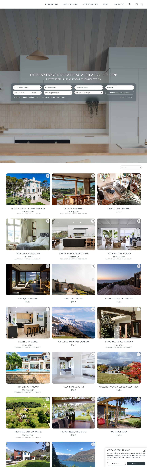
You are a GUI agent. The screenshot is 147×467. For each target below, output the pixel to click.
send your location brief (24, 97)
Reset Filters (126, 97)
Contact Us (118, 4)
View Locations (52, 4)
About (106, 4)
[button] (130, 4)
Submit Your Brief (71, 4)
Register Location (90, 4)
